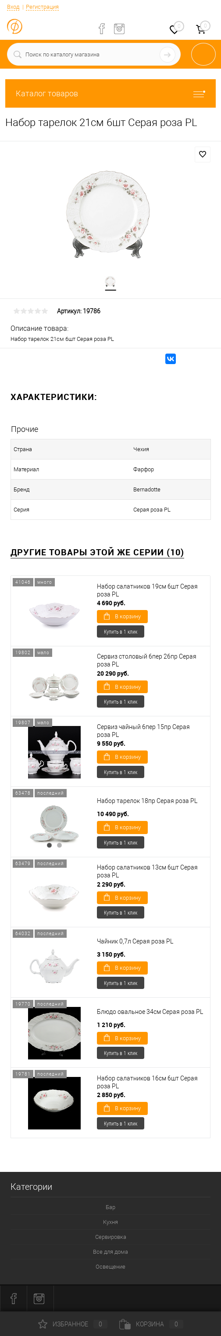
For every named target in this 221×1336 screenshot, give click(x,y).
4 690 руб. (111, 603)
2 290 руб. (111, 884)
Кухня (110, 1222)
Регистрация (42, 7)
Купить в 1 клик (120, 631)
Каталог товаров (110, 93)
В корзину (122, 616)
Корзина (151, 1324)
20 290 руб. (113, 673)
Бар (110, 1207)
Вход (13, 7)
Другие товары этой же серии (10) (97, 552)
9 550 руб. (111, 743)
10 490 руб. (113, 814)
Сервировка (110, 1237)
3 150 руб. (111, 954)
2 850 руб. (111, 1095)
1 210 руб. (111, 1024)
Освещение (110, 1266)
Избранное (72, 1324)
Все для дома (110, 1251)
